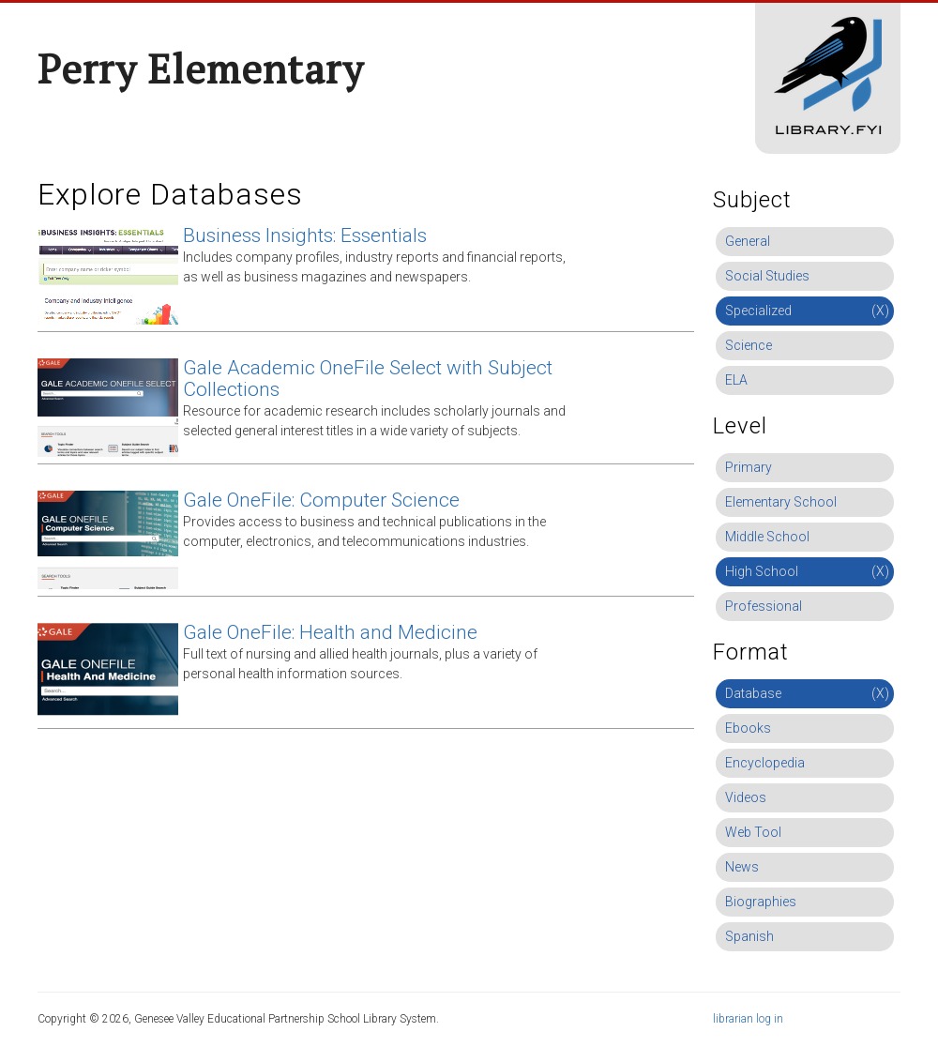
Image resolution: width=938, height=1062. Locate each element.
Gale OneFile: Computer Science (321, 500)
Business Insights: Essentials (305, 235)
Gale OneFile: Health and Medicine (330, 632)
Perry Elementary (201, 68)
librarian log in (748, 1018)
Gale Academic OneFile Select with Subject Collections (367, 379)
